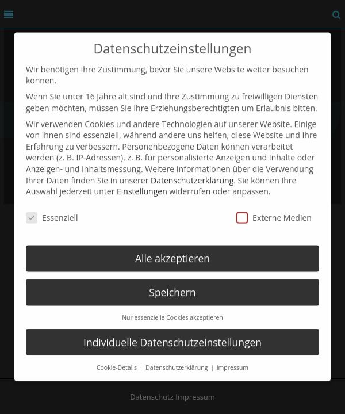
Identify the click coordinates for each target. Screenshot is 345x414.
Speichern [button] (172, 282)
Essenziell (52, 207)
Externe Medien (274, 207)
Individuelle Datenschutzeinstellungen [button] (172, 332)
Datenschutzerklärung (192, 169)
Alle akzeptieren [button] (172, 248)
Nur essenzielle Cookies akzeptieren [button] (172, 307)
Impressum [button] (232, 357)
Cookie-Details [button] (118, 357)
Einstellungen (142, 181)
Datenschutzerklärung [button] (177, 357)
